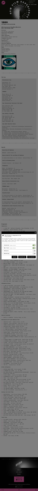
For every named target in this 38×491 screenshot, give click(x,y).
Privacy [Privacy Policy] (19, 474)
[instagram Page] (19, 480)
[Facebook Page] (16, 480)
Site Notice (19, 472)
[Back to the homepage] (3, 3)
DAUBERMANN (22, 485)
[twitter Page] (21, 480)
